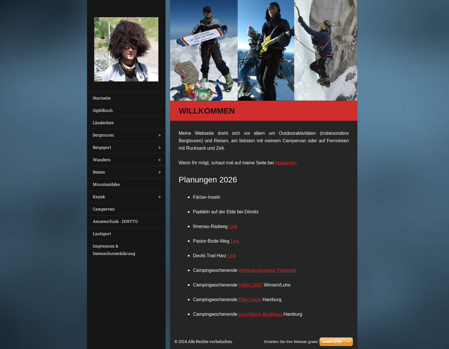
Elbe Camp (250, 299)
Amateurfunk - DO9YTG (115, 221)
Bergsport (102, 147)
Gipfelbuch (103, 110)
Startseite (102, 98)
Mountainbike (106, 184)
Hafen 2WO (251, 284)
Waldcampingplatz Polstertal (267, 270)
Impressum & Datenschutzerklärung (114, 249)
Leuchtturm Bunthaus (260, 314)
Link (233, 226)
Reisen (99, 172)
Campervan (104, 209)
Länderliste (103, 122)
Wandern (102, 159)
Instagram (285, 162)
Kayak (99, 196)
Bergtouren (103, 135)
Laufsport (102, 233)
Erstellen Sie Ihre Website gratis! (291, 342)
